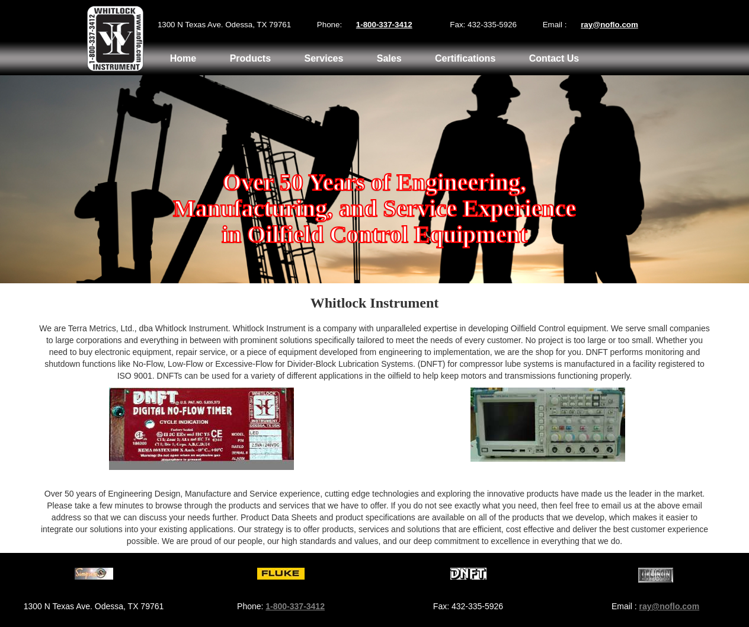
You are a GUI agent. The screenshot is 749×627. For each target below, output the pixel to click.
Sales (389, 58)
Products (250, 58)
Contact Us (554, 58)
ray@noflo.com (609, 24)
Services (323, 58)
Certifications (465, 58)
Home (183, 58)
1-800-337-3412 (384, 24)
